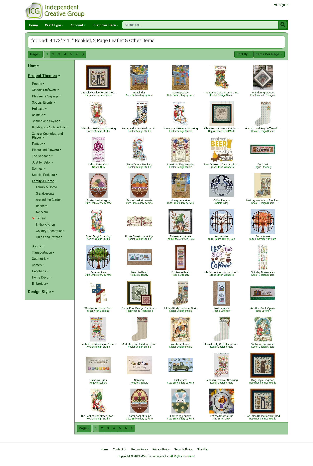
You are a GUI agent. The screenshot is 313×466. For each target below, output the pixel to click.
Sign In (281, 5)
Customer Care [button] (104, 25)
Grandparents (45, 193)
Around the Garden (48, 200)
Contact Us (120, 449)
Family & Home (46, 187)
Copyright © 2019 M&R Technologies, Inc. (143, 456)
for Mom (42, 212)
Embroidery (40, 284)
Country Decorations (50, 231)
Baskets (42, 206)
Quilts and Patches (49, 237)
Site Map (202, 449)
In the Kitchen (45, 224)
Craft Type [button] (53, 25)
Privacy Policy (161, 449)
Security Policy (183, 449)
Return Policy (139, 449)
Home (33, 25)
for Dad (39, 218)
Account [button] (76, 25)
